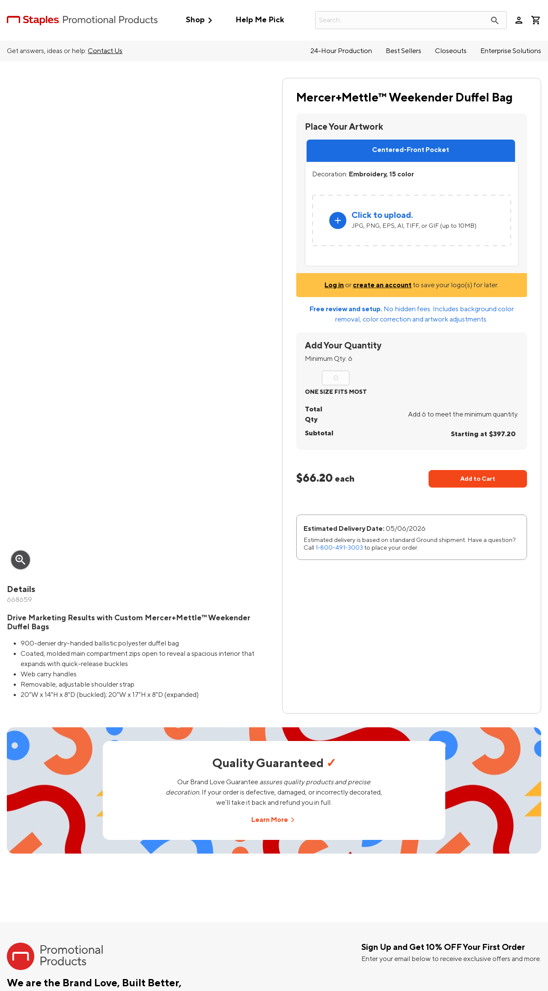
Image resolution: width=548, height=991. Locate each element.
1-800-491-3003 (339, 548)
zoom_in (20, 560)
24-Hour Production (341, 51)
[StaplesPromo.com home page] (82, 20)
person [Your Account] (519, 20)
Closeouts (451, 51)
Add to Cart (477, 479)
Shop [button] (201, 20)
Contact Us (105, 51)
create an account (382, 285)
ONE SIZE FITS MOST (336, 392)
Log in (334, 285)
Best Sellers (403, 51)
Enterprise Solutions (510, 51)
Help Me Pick (259, 20)
